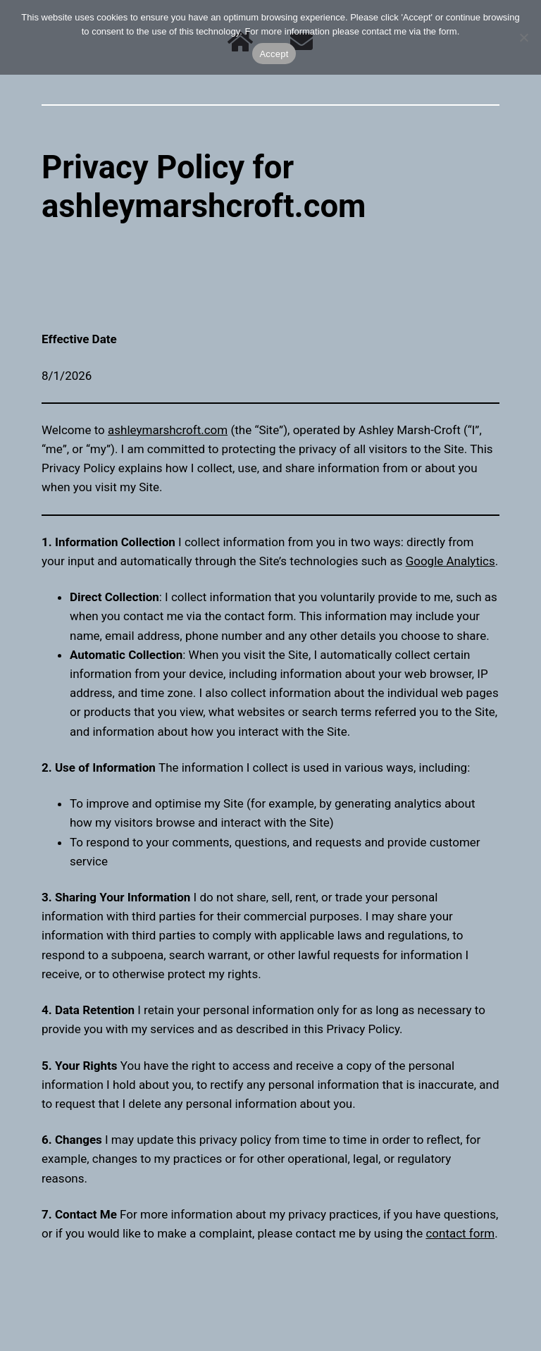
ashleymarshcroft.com (168, 430)
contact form (460, 1233)
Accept (273, 54)
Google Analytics (450, 561)
